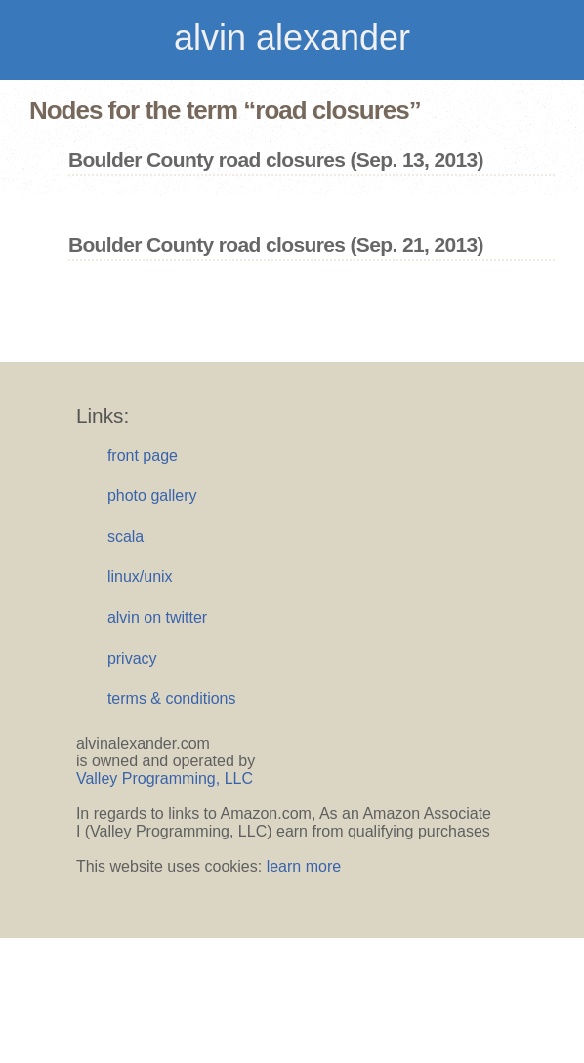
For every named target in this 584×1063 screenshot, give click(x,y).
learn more (304, 866)
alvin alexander (292, 38)
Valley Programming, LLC (164, 778)
